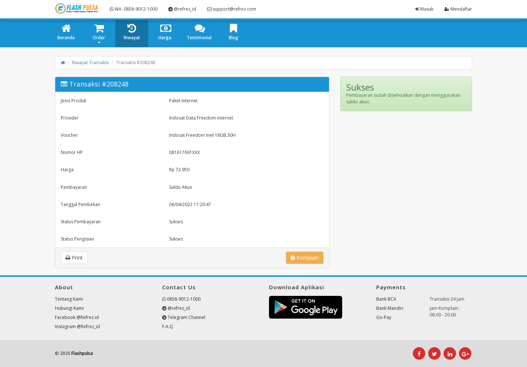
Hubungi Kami (69, 308)
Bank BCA (386, 299)
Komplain (305, 257)
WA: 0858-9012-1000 (133, 9)
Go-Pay (383, 317)
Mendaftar (458, 9)
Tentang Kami (69, 299)
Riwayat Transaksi (90, 62)
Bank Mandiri (389, 308)
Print (74, 257)
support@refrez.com (231, 9)
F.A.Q (167, 326)
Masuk (424, 9)
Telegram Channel (186, 317)
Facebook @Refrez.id (77, 317)
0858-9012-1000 (184, 299)
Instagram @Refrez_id (77, 326)
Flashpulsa (82, 353)
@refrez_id (182, 9)
